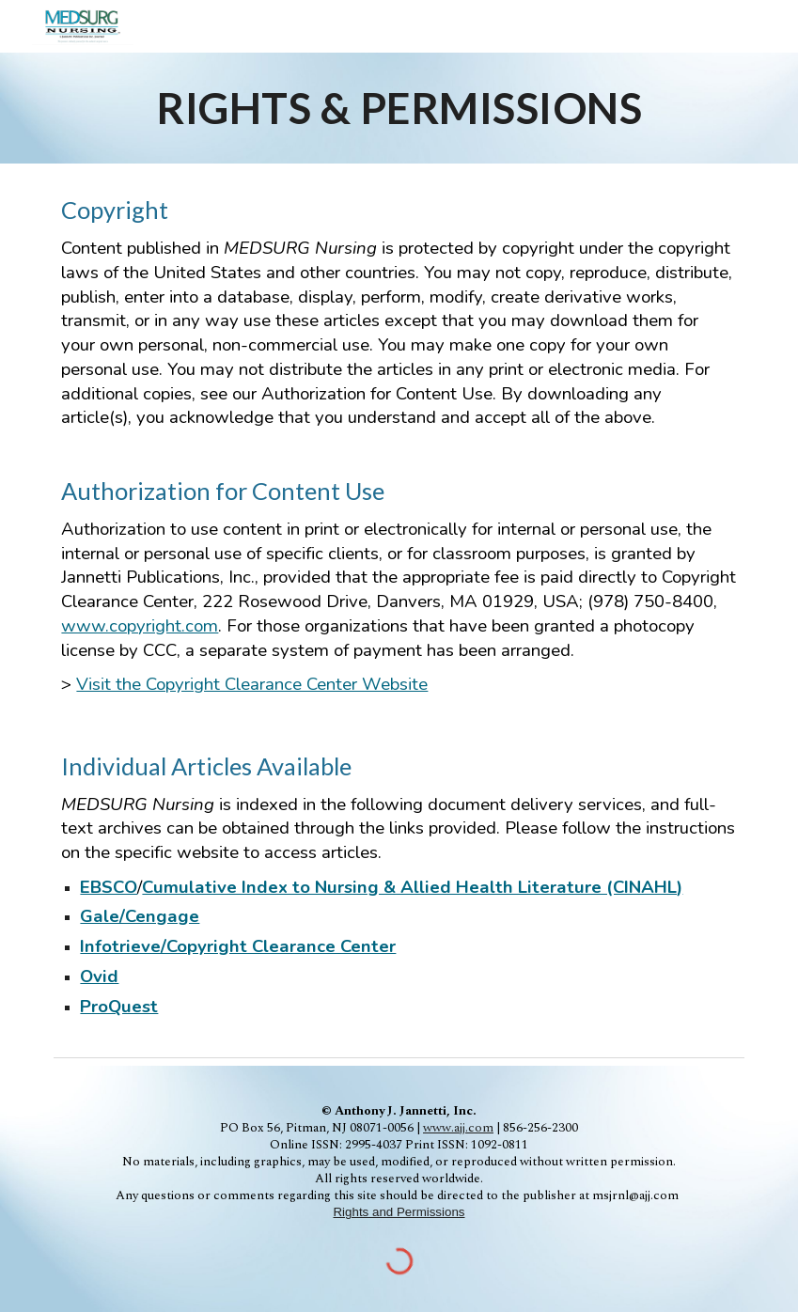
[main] (398, 108)
